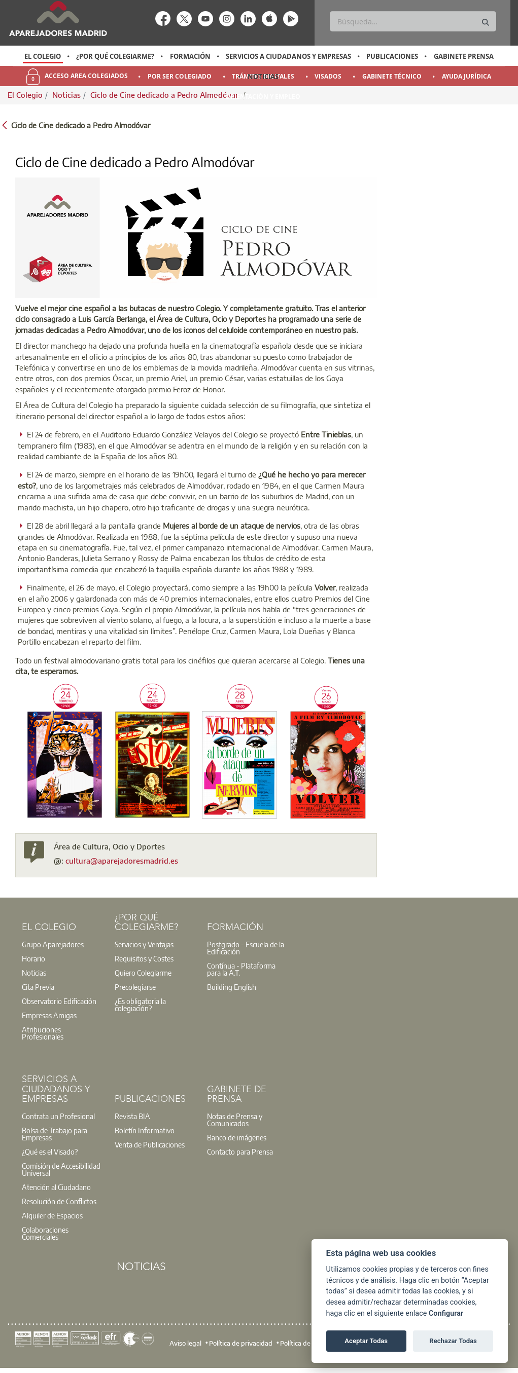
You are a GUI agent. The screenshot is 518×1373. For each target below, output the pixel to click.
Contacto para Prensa (240, 1151)
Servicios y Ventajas (144, 944)
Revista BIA (132, 1116)
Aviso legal (185, 1343)
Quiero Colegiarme (143, 972)
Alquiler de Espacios (52, 1215)
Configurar (446, 1313)
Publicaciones (392, 56)
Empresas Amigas (49, 1015)
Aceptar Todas (366, 1341)
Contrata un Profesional (58, 1116)
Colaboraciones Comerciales (45, 1233)
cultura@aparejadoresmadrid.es (121, 860)
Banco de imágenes (236, 1137)
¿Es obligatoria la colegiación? (140, 1004)
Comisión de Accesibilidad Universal (61, 1169)
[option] (43, 56)
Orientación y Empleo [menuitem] (262, 96)
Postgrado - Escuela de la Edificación (245, 948)
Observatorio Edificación (59, 1001)
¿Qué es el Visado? (50, 1151)
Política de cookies (307, 1343)
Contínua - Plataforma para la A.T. (241, 969)
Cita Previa (38, 986)
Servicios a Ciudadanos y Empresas (288, 56)
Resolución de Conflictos (59, 1201)
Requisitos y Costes (144, 958)
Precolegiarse (135, 986)
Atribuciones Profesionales (42, 1033)
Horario (33, 958)
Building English (231, 986)
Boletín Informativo (145, 1130)
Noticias (263, 76)
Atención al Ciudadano (56, 1187)
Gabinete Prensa (464, 56)
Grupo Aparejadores (53, 944)
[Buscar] (413, 21)
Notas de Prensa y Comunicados (234, 1119)
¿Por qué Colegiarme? (115, 56)
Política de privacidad (240, 1343)
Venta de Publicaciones (150, 1144)
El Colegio (42, 56)
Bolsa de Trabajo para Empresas (54, 1134)
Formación (190, 56)
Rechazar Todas (453, 1341)
